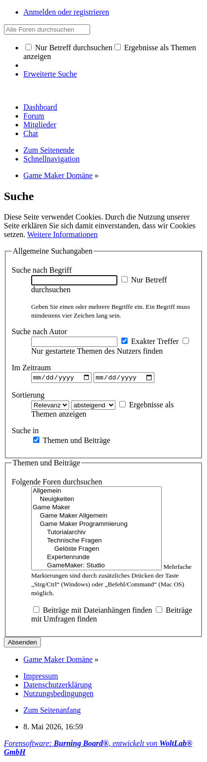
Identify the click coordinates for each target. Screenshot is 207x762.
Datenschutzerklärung (57, 686)
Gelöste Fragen (96, 550)
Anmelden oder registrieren (66, 12)
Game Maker (96, 509)
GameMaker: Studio (96, 567)
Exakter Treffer (150, 341)
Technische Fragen (96, 542)
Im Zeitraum (31, 367)
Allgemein (96, 492)
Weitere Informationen (62, 234)
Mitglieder (39, 124)
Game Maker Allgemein (96, 517)
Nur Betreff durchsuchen (69, 47)
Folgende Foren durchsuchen (57, 483)
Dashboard (40, 107)
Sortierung (28, 396)
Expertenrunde (96, 559)
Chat (30, 133)
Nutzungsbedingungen (58, 695)
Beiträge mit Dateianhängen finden (92, 611)
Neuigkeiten (96, 501)
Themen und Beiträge (71, 441)
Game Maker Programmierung (96, 525)
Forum (33, 116)
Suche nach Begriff (42, 270)
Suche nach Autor (39, 331)
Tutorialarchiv (96, 534)
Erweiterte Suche (50, 74)
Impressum (40, 677)
